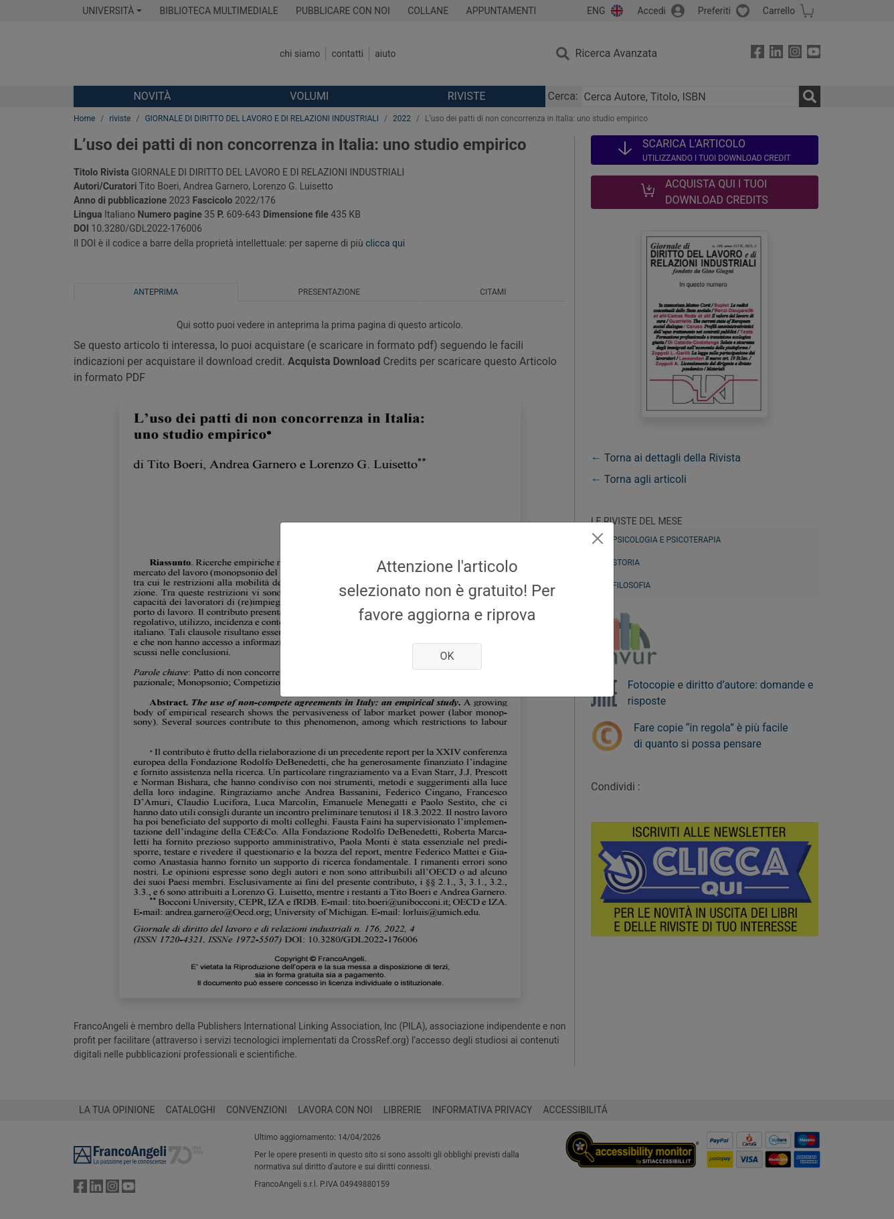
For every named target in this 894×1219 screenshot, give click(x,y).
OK (447, 656)
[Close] (597, 538)
